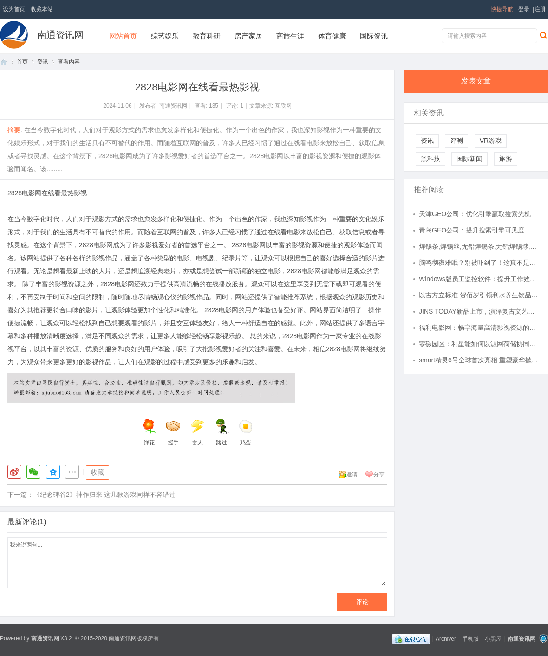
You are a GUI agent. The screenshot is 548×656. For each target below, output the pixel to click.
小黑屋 (493, 638)
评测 (456, 140)
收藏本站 (42, 9)
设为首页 (14, 9)
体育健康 (332, 36)
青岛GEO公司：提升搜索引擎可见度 (471, 230)
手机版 (470, 638)
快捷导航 (502, 9)
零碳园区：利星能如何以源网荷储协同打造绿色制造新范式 (479, 343)
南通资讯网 (60, 35)
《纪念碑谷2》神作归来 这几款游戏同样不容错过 (104, 494)
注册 (540, 9)
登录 (523, 9)
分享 (379, 474)
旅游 (505, 158)
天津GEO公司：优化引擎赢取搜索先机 (475, 214)
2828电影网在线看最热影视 (47, 193)
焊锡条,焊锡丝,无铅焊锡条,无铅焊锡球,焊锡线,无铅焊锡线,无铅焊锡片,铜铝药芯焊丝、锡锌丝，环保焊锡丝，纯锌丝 (479, 246)
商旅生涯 (290, 36)
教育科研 (207, 36)
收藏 (97, 472)
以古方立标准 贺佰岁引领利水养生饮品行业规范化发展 (479, 295)
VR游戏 (491, 140)
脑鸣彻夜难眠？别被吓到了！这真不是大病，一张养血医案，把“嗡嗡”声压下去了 (479, 262)
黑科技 (430, 158)
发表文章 (476, 81)
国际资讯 (374, 36)
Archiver (446, 638)
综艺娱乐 (165, 36)
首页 (3, 62)
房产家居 (248, 36)
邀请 (352, 474)
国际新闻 (470, 158)
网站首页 (123, 36)
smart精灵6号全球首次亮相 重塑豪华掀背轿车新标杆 (479, 360)
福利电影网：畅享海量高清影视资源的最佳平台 (479, 327)
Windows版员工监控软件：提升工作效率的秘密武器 (479, 279)
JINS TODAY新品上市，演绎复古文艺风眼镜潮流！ (479, 311)
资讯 (42, 61)
